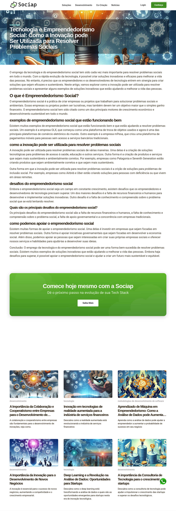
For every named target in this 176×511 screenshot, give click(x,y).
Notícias (115, 5)
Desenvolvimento (83, 5)
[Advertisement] (88, 348)
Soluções (66, 5)
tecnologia (15, 25)
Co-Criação (101, 5)
